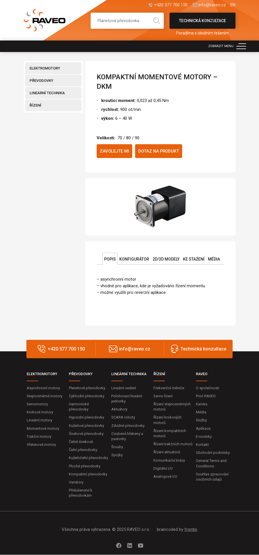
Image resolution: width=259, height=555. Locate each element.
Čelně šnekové (81, 442)
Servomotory (37, 404)
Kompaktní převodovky (88, 474)
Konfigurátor (134, 259)
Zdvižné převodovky (128, 425)
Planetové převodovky (87, 388)
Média (214, 259)
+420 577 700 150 (170, 5)
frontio (190, 529)
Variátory (76, 482)
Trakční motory (39, 437)
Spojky (117, 455)
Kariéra (201, 404)
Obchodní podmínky (213, 453)
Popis (110, 259)
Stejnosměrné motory (44, 396)
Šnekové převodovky (86, 434)
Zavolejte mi (114, 151)
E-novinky (204, 437)
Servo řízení (163, 396)
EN (232, 5)
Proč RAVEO (206, 396)
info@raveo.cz (212, 5)
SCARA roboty (123, 417)
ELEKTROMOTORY (45, 68)
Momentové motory (43, 428)
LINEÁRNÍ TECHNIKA (47, 93)
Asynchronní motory (43, 388)
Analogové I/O (165, 477)
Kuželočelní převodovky (88, 458)
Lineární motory (39, 420)
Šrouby (117, 447)
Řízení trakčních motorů (172, 444)
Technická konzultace (202, 23)
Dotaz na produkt (160, 151)
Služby (201, 420)
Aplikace (203, 428)
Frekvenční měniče (168, 388)
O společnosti (207, 388)
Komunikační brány (169, 460)
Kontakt (202, 445)
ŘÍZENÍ (35, 105)
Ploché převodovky (84, 466)
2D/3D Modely (166, 259)
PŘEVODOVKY (41, 80)
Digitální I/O (163, 468)
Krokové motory (40, 412)
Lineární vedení (123, 388)
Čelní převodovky (83, 450)
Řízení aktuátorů (166, 452)
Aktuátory (119, 409)
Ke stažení (194, 259)
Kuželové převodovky (86, 425)
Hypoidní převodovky (86, 417)
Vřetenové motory (41, 445)
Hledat (156, 20)
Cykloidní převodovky (86, 396)
